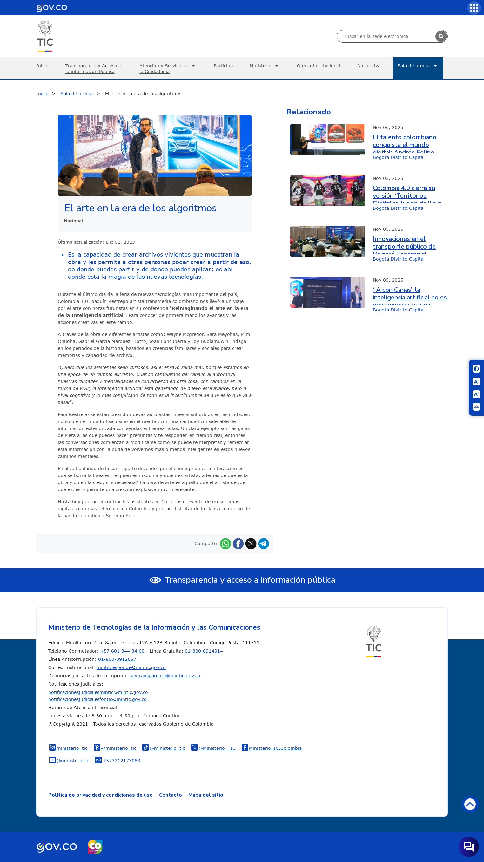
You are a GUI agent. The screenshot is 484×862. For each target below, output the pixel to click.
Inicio (42, 65)
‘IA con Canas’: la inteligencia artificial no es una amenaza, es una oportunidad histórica (410, 295)
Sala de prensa (418, 66)
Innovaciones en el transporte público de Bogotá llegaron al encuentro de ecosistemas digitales (404, 244)
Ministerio (265, 66)
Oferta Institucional (318, 65)
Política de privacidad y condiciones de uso (100, 794)
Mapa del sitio (205, 794)
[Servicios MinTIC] (474, 8)
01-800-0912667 (117, 659)
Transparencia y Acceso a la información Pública (93, 68)
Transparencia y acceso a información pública (250, 579)
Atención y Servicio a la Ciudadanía (168, 68)
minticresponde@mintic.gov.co (131, 667)
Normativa (368, 65)
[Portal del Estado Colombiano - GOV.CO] (51, 7)
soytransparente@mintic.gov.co (165, 675)
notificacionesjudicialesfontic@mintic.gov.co (97, 699)
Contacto (170, 794)
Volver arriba (470, 804)
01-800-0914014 (204, 650)
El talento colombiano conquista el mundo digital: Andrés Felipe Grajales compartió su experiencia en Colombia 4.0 (407, 143)
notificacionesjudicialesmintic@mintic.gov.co (98, 692)
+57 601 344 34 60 (122, 650)
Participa (223, 65)
